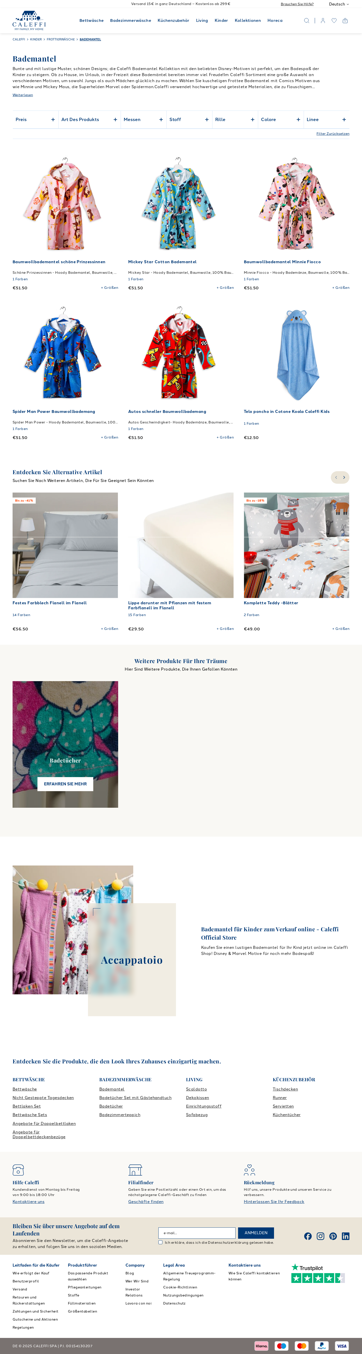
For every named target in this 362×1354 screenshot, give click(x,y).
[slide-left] (335, 477)
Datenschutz (174, 1303)
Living (202, 20)
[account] (323, 20)
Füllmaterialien (82, 1303)
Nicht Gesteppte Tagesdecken (43, 1097)
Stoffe (73, 1295)
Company (135, 1265)
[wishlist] (334, 20)
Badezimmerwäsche (130, 20)
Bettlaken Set (27, 1106)
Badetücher (111, 1106)
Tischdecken (285, 1089)
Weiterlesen (23, 95)
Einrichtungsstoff (203, 1106)
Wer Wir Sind (137, 1281)
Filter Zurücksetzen (332, 134)
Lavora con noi (138, 1303)
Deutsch (339, 4)
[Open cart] (345, 20)
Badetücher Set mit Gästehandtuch (135, 1097)
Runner (280, 1097)
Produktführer (82, 1265)
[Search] (306, 20)
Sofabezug (197, 1114)
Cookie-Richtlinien (180, 1287)
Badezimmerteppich (119, 1114)
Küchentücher (287, 1114)
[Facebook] (308, 1236)
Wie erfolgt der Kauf (31, 1273)
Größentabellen (82, 1311)
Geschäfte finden (146, 1201)
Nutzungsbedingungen (183, 1295)
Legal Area (174, 1265)
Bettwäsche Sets (30, 1114)
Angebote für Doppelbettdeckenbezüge (39, 1134)
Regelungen (23, 1327)
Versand (20, 1289)
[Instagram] (320, 1236)
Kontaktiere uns (28, 1201)
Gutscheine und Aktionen (35, 1319)
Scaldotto (196, 1089)
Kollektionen (248, 20)
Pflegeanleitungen (85, 1287)
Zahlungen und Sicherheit (36, 1311)
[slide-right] (344, 477)
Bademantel (112, 1089)
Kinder (221, 20)
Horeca (275, 20)
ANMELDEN (256, 1232)
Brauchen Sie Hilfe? (297, 4)
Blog (129, 1273)
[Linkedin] (345, 1236)
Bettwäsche (91, 20)
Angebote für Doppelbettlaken (44, 1123)
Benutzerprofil (26, 1281)
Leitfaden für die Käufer (36, 1265)
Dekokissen (197, 1097)
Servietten (283, 1106)
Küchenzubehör (174, 20)
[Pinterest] (333, 1236)
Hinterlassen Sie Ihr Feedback (274, 1201)
